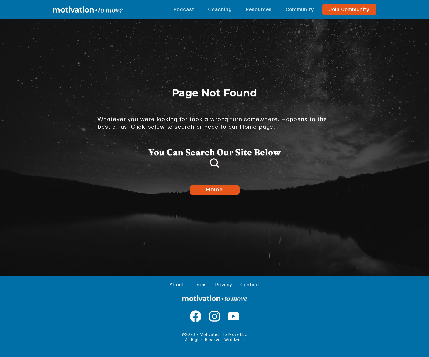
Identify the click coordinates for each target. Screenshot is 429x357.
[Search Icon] (214, 163)
